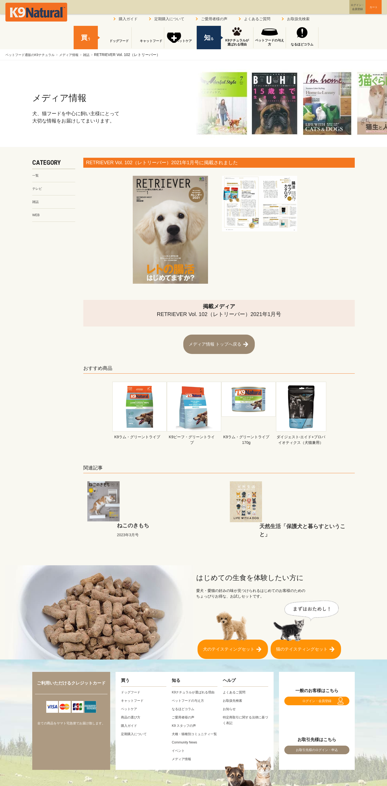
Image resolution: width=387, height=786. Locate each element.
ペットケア (180, 44)
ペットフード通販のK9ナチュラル (34, 54)
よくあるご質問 (257, 19)
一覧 (36, 176)
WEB (36, 218)
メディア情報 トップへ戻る (215, 341)
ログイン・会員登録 (317, 679)
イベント (179, 737)
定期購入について (169, 19)
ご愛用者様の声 (214, 19)
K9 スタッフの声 (186, 707)
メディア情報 (78, 54)
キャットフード (148, 44)
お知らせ (230, 684)
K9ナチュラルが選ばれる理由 (237, 42)
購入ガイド (128, 19)
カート (362, 11)
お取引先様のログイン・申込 (317, 734)
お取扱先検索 (298, 19)
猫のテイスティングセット (302, 622)
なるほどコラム (302, 44)
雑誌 (99, 54)
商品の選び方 (132, 693)
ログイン (331, 12)
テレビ (38, 190)
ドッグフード (115, 44)
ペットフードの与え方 (269, 42)
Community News (186, 729)
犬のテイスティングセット (229, 622)
